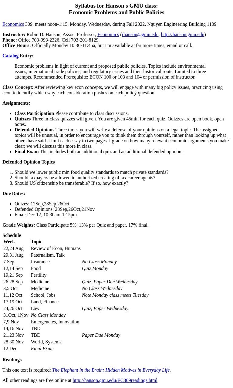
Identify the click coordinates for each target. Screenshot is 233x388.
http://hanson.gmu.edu (182, 34)
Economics (13, 24)
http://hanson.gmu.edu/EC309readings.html (115, 380)
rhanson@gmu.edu (140, 34)
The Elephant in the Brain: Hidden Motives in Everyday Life (111, 370)
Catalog (10, 55)
